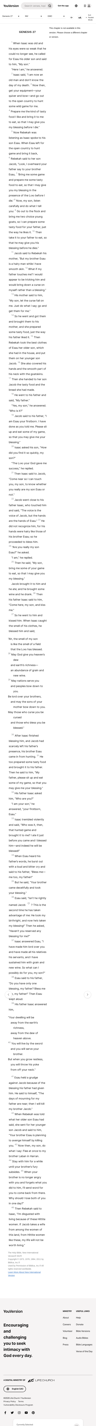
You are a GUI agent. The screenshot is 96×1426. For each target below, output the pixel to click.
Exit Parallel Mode (90, 17)
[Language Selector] (76, 6)
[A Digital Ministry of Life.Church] (48, 1378)
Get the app (63, 5)
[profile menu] (87, 6)
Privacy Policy (9, 1401)
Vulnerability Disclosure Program (18, 1405)
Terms (21, 1401)
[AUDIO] (71, 17)
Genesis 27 (11, 16)
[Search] (33, 5)
